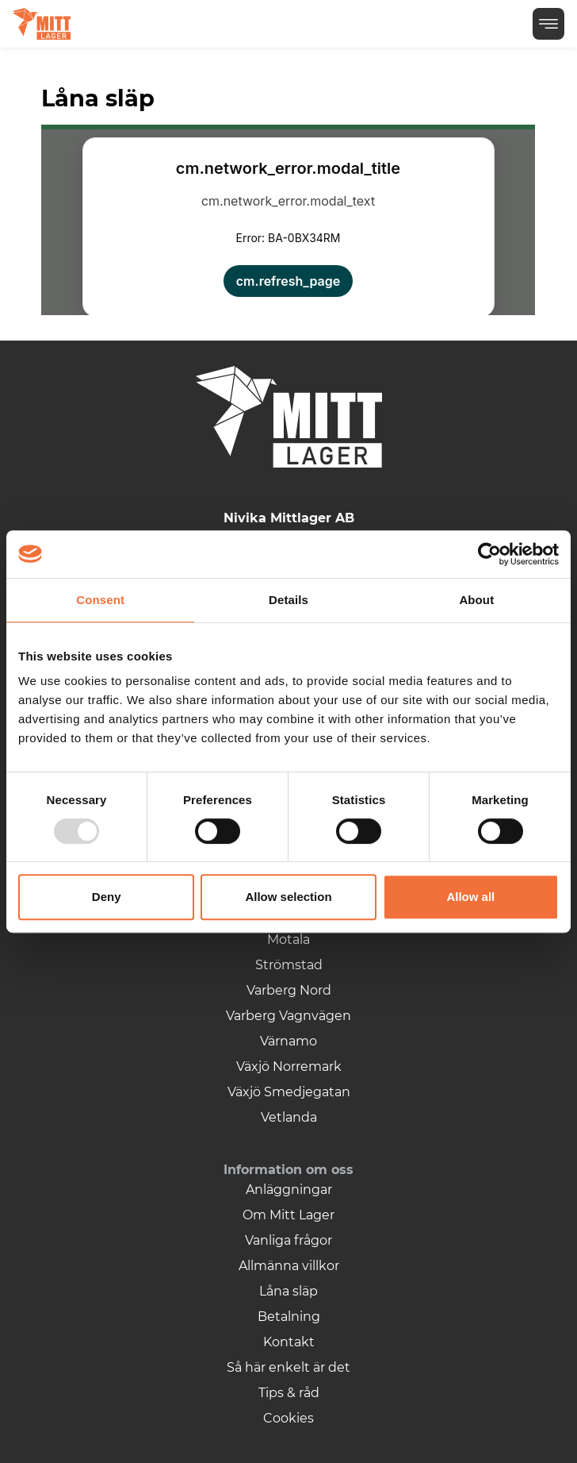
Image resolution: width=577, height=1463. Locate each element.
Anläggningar (289, 1189)
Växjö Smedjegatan (288, 1091)
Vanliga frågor (288, 1240)
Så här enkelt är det (288, 1367)
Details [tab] (288, 599)
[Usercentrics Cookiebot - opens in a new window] (489, 554)
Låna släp (288, 1291)
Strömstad (289, 964)
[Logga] (42, 24)
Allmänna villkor (289, 1265)
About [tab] (476, 599)
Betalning (289, 1316)
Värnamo (288, 1041)
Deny (106, 896)
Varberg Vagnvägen (288, 1015)
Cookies (288, 1418)
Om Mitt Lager (288, 1214)
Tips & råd (288, 1392)
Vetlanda (289, 1117)
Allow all (470, 896)
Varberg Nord (288, 990)
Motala (288, 939)
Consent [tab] (100, 599)
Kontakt (289, 1341)
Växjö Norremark (289, 1066)
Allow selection (288, 896)
